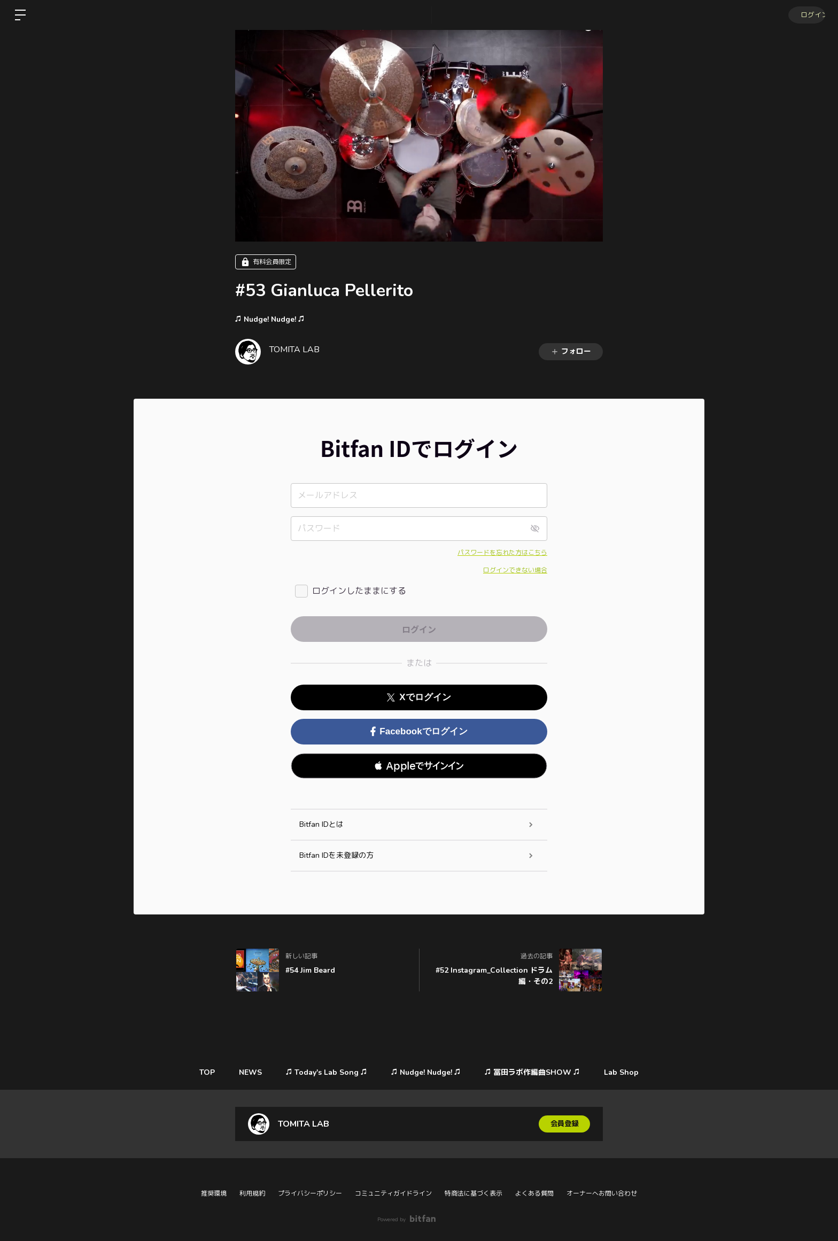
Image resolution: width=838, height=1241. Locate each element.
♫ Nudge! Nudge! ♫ (270, 319)
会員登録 (564, 1124)
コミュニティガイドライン (393, 1193)
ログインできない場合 (515, 570)
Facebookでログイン (418, 731)
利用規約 (252, 1193)
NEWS (246, 1072)
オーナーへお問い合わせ (602, 1193)
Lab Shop (628, 1072)
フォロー (570, 351)
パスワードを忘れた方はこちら (502, 552)
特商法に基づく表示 (473, 1193)
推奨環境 (214, 1193)
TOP (200, 1072)
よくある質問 (534, 1193)
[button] (419, 766)
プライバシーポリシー (310, 1193)
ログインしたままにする (359, 591)
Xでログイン (419, 697)
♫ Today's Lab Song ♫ (325, 1072)
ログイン (806, 15)
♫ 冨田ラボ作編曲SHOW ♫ (536, 1072)
